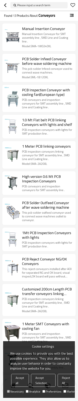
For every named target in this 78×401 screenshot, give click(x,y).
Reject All (66, 380)
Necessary (15, 391)
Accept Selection (41, 380)
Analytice (33, 391)
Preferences (51, 391)
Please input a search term (33, 5)
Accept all (20, 380)
